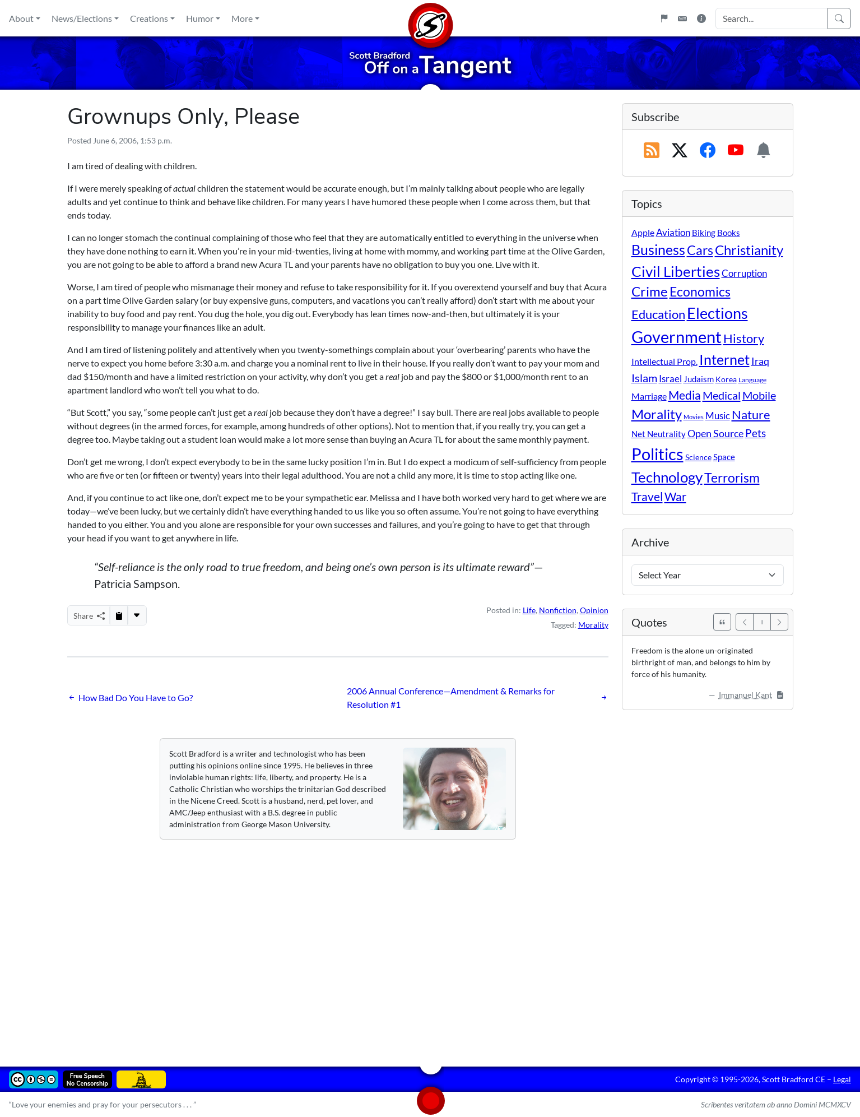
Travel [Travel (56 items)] (647, 496)
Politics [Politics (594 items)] (657, 454)
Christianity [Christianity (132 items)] (749, 250)
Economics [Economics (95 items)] (700, 291)
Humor (199, 18)
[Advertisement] (403, 944)
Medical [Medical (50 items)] (722, 395)
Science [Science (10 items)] (698, 457)
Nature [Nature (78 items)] (751, 414)
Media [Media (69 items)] (684, 395)
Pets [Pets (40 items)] (755, 433)
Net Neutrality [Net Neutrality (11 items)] (658, 434)
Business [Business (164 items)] (658, 250)
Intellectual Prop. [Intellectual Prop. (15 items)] (664, 361)
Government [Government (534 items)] (676, 336)
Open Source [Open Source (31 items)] (715, 433)
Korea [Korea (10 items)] (726, 379)
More (242, 18)
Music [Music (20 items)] (717, 415)
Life (529, 610)
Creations (149, 18)
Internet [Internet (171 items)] (724, 359)
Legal (842, 1079)
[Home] (430, 18)
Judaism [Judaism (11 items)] (699, 379)
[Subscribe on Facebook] (707, 150)
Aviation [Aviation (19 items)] (673, 232)
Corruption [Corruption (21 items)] (744, 273)
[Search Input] (771, 18)
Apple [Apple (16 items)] (642, 232)
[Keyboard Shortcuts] (682, 18)
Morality (593, 624)
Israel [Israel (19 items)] (670, 378)
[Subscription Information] (763, 150)
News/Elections (82, 18)
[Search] (839, 18)
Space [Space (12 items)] (724, 457)
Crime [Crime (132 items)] (649, 291)
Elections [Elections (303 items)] (717, 313)
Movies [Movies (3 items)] (694, 416)
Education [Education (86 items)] (658, 314)
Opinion (594, 610)
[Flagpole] (664, 18)
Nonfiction (558, 610)
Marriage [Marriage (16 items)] (649, 396)
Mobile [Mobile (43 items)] (759, 395)
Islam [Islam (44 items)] (644, 378)
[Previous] (745, 622)
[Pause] (762, 622)
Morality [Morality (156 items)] (656, 414)
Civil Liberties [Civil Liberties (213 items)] (675, 271)
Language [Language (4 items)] (752, 379)
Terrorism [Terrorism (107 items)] (732, 477)
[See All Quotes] (722, 622)
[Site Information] (701, 18)
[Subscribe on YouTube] (735, 150)
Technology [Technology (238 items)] (667, 477)
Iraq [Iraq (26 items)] (760, 361)
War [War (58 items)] (675, 496)
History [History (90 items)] (743, 338)
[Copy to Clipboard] (119, 615)
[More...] (136, 615)
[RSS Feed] (651, 150)
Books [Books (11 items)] (728, 233)
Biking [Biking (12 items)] (703, 233)
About (21, 18)
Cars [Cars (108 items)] (700, 250)
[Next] (779, 622)
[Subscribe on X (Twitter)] (679, 150)
